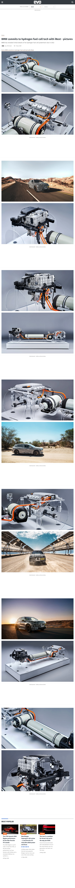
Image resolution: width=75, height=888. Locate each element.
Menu (2, 2)
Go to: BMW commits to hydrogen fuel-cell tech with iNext (17, 50)
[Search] (72, 2)
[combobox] (30, 7)
